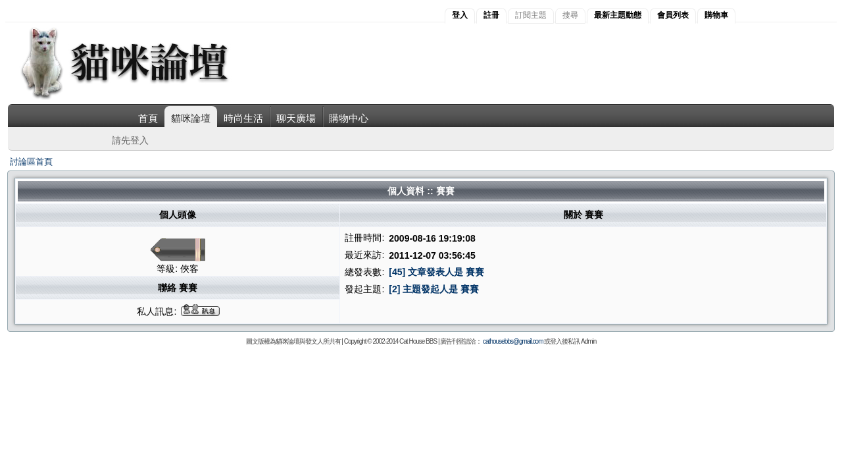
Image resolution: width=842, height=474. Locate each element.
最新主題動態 (617, 15)
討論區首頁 (31, 162)
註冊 (491, 15)
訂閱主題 (531, 15)
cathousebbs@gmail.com (513, 341)
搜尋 (570, 15)
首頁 (148, 118)
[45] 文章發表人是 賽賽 (436, 272)
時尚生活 (243, 118)
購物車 (716, 15)
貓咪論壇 (190, 118)
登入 (460, 15)
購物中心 (348, 118)
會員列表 (673, 15)
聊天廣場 (296, 118)
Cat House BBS (418, 341)
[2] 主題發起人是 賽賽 (434, 289)
